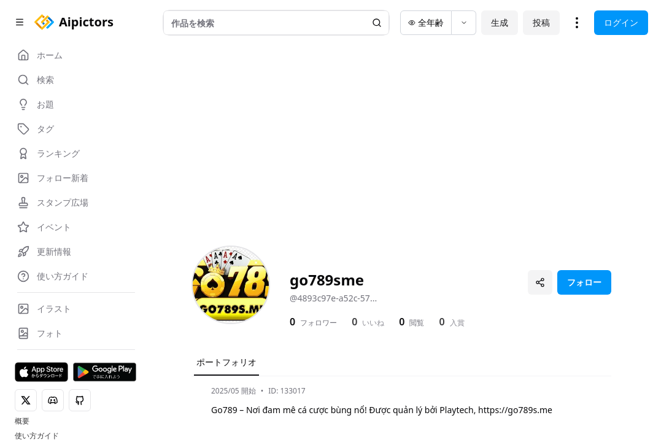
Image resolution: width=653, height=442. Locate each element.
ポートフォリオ (226, 362)
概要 (22, 421)
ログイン (621, 22)
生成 (499, 22)
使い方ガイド (37, 436)
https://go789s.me (515, 410)
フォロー (584, 282)
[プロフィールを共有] (540, 282)
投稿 (541, 22)
